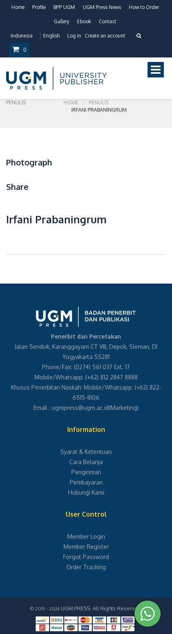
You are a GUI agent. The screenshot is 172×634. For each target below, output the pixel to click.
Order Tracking (86, 567)
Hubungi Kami (86, 492)
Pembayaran (86, 482)
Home (17, 7)
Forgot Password (86, 556)
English (51, 36)
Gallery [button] (61, 21)
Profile (39, 7)
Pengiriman (86, 472)
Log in (74, 36)
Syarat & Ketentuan (86, 451)
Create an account (105, 36)
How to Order (144, 7)
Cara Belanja (86, 461)
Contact (107, 21)
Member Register (86, 546)
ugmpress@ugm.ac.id (80, 407)
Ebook (84, 21)
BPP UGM (64, 7)
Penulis (98, 102)
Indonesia (22, 36)
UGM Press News (102, 7)
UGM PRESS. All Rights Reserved (101, 608)
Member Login (86, 536)
